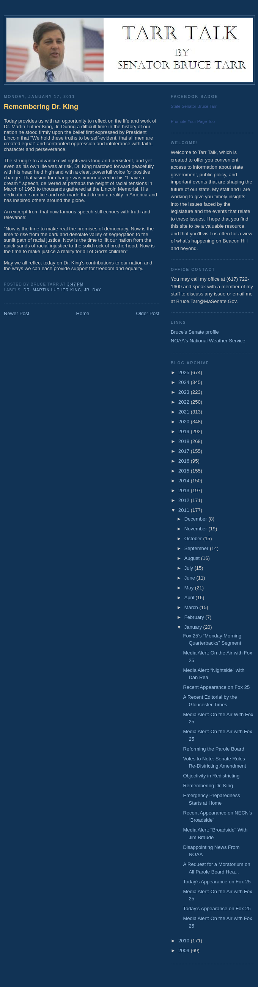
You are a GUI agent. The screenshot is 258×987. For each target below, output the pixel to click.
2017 (184, 451)
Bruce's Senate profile (195, 332)
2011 (184, 510)
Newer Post (16, 313)
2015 (184, 471)
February (195, 617)
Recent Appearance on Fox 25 (216, 687)
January (193, 627)
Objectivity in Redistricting (211, 776)
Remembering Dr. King (41, 106)
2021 (184, 412)
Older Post (147, 313)
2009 (184, 950)
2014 (184, 480)
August (192, 558)
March (192, 607)
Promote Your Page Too (193, 121)
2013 (184, 490)
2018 (184, 441)
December (196, 519)
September (197, 548)
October (193, 538)
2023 (184, 392)
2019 (184, 431)
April (190, 597)
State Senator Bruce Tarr (194, 106)
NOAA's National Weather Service (208, 341)
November (196, 529)
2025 (184, 372)
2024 (184, 382)
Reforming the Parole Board (213, 749)
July (189, 568)
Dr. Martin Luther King (52, 290)
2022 (184, 402)
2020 (184, 421)
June (190, 578)
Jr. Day (92, 290)
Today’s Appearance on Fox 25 (216, 881)
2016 (184, 461)
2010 (184, 940)
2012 (184, 500)
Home (83, 313)
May (189, 588)
